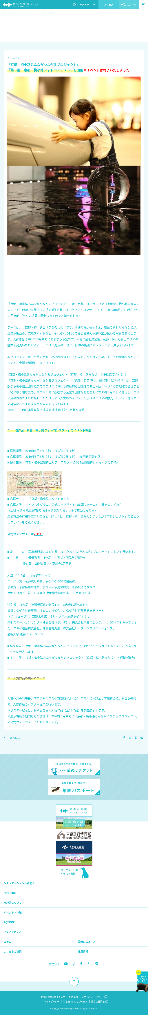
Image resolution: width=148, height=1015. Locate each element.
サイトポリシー (51, 1001)
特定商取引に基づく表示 (75, 1001)
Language (83, 4)
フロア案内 (10, 893)
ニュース (32, 13)
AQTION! (9, 922)
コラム (7, 941)
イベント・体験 (13, 912)
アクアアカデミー (14, 932)
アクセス (108, 4)
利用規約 (73, 996)
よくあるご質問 (13, 951)
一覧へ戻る (13, 738)
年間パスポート (128, 4)
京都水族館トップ (14, 13)
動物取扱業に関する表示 (53, 996)
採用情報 (83, 951)
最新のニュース (87, 941)
